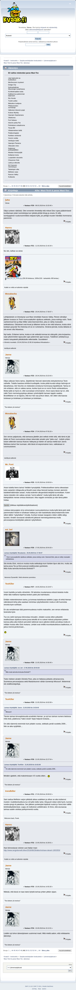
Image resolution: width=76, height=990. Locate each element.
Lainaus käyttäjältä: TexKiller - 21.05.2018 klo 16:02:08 (22, 764)
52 (31, 186)
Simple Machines (47, 986)
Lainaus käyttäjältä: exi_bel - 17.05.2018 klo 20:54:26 (21, 668)
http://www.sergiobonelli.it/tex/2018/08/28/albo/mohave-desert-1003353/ (32, 850)
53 (33, 186)
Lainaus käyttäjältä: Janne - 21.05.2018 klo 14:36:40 (21, 707)
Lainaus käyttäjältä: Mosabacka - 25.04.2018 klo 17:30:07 (23, 553)
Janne (8, 354)
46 (17, 186)
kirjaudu (43, 27)
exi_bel (8, 529)
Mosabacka (11, 294)
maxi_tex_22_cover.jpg (13, 278)
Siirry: (70, 964)
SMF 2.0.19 (28, 986)
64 (39, 186)
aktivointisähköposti (36, 29)
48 (21, 186)
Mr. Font (9, 464)
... (10, 186)
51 (29, 186)
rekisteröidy (53, 27)
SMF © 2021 (38, 986)
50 (26, 186)
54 (35, 186)
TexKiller (9, 583)
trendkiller (10, 791)
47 (19, 186)
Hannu (8, 227)
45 (14, 186)
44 (12, 186)
